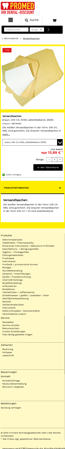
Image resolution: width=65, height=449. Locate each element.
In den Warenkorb (48, 167)
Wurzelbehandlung (12, 270)
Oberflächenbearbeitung (15, 298)
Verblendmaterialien (13, 304)
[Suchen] (32, 20)
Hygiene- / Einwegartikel (15, 252)
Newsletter (8, 322)
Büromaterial (11, 38)
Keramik (6, 301)
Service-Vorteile (10, 325)
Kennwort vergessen (13, 387)
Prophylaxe (8, 258)
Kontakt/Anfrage (11, 380)
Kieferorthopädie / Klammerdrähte (21, 311)
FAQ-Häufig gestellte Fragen (17, 334)
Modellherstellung (12, 283)
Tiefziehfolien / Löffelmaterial (18, 292)
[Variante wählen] (32, 142)
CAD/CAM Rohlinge (12, 280)
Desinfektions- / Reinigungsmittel (20, 249)
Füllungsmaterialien (12, 255)
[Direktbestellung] (48, 29)
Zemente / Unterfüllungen (16, 273)
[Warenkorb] (53, 20)
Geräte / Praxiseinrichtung (16, 277)
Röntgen (6, 267)
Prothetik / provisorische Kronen (20, 264)
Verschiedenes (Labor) (14, 314)
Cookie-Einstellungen (13, 331)
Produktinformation (16, 188)
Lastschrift (8, 355)
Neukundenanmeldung (14, 383)
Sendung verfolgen (11, 407)
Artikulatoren (9, 286)
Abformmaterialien (12, 239)
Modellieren (8, 289)
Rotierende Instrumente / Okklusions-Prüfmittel (28, 246)
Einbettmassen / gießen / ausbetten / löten (25, 295)
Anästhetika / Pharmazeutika (18, 243)
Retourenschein (10, 328)
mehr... (6, 134)
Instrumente (9, 261)
